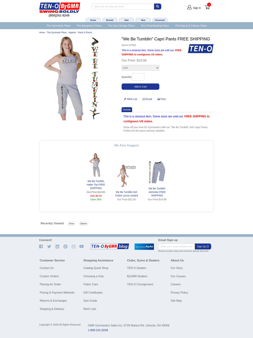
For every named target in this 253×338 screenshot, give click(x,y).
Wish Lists (89, 308)
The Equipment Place (89, 25)
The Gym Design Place (121, 25)
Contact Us (47, 267)
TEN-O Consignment (140, 284)
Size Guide (90, 300)
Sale (126, 20)
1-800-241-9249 (98, 330)
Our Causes (178, 276)
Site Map (176, 300)
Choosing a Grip (93, 276)
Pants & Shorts (85, 32)
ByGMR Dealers (137, 276)
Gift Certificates (93, 292)
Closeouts (160, 20)
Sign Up (203, 246)
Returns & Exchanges (53, 300)
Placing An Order (50, 284)
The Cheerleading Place (155, 25)
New (143, 20)
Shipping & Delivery (52, 308)
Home (93, 20)
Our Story (177, 267)
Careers (176, 284)
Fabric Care (90, 284)
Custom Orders (49, 276)
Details (127, 109)
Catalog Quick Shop (95, 267)
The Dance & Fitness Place (191, 25)
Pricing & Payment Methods (57, 292)
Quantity (127, 77)
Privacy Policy (179, 292)
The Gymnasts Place (58, 25)
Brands (109, 20)
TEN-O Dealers (136, 267)
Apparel (72, 32)
